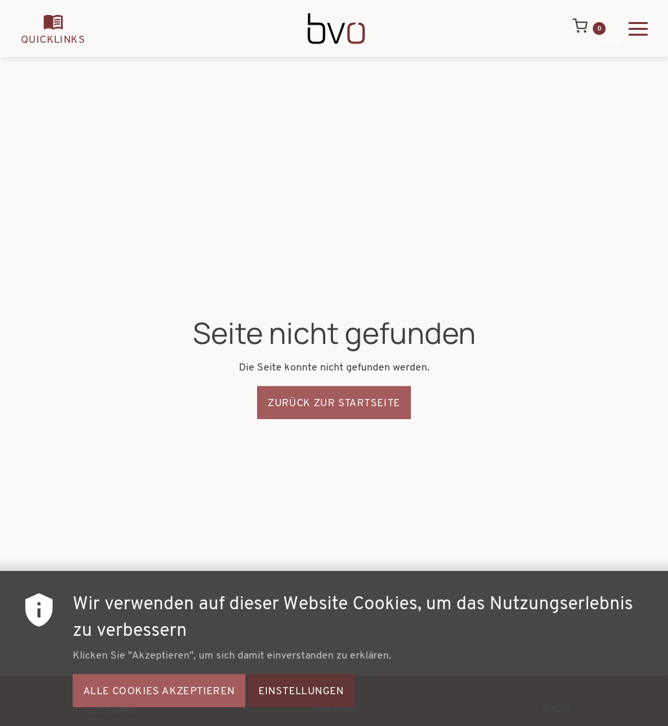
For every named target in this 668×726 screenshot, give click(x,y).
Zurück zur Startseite (333, 403)
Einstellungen (301, 702)
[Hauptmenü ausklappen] (638, 28)
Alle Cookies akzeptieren (159, 702)
